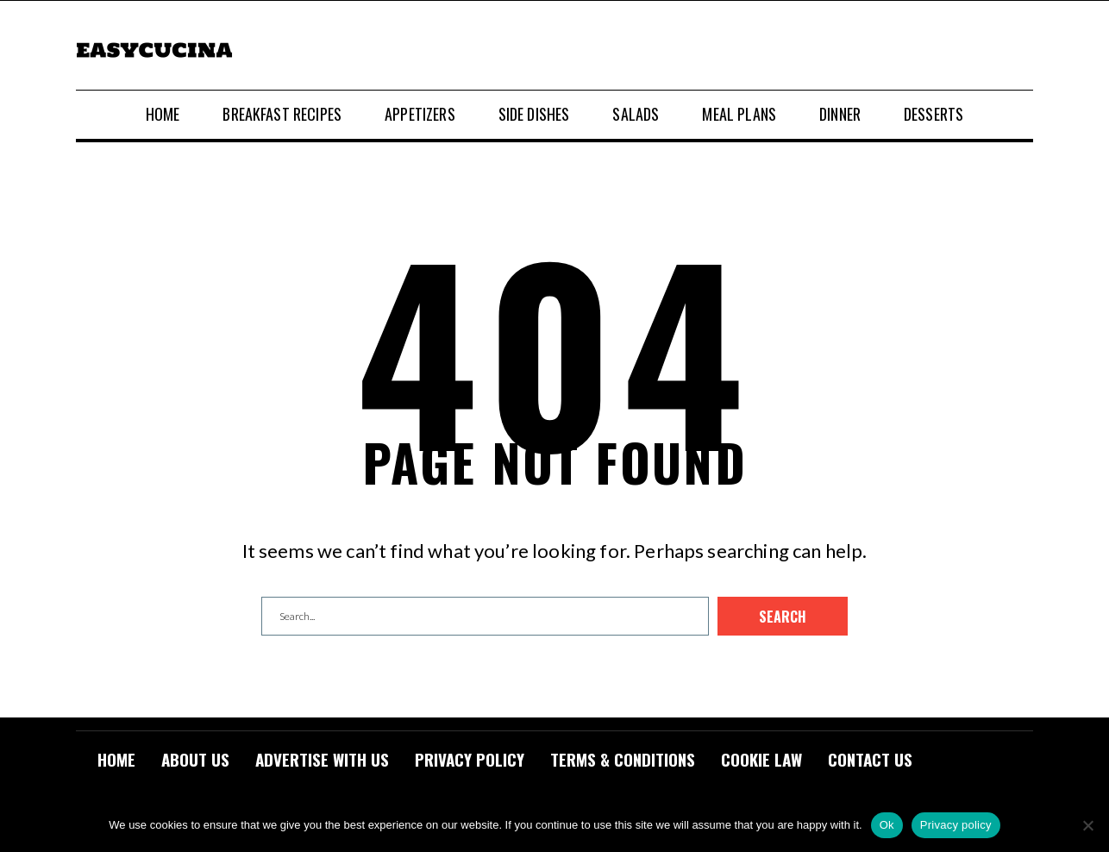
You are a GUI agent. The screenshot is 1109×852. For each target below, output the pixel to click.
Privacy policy (956, 824)
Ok (887, 824)
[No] (1087, 825)
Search (782, 616)
